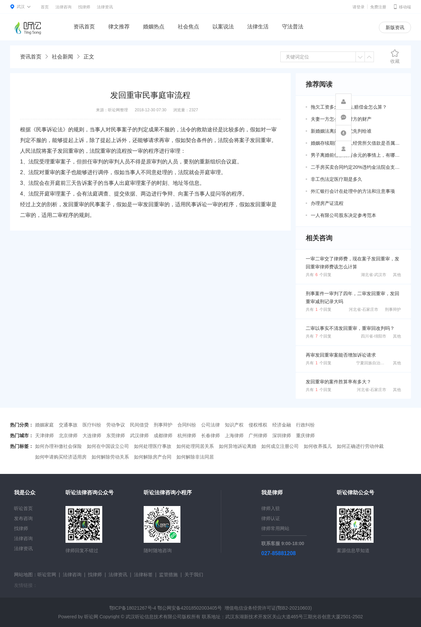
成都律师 (163, 435)
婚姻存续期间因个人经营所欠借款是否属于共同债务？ (356, 143)
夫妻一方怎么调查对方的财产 (341, 119)
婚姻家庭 (44, 424)
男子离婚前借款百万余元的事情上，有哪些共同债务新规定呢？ (356, 155)
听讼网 (91, 616)
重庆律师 (305, 435)
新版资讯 (395, 27)
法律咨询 (63, 7)
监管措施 (168, 574)
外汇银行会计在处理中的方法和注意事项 (353, 191)
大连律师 (92, 435)
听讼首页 (23, 508)
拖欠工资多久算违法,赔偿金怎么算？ (349, 107)
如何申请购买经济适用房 (61, 457)
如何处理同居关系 (195, 446)
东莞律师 (115, 435)
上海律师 (234, 435)
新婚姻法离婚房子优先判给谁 (341, 131)
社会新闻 (62, 56)
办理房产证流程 (327, 203)
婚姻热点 (153, 26)
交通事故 (68, 424)
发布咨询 (23, 518)
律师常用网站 (275, 528)
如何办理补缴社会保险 (58, 446)
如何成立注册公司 (280, 446)
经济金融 (281, 424)
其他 (397, 274)
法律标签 (143, 574)
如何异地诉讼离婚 (237, 446)
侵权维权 (258, 424)
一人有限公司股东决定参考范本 (343, 215)
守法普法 (292, 26)
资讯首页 (84, 26)
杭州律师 (186, 435)
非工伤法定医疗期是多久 (336, 179)
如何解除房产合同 (152, 457)
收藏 (395, 56)
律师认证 (270, 518)
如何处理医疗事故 (152, 446)
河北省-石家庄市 (363, 309)
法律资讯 (105, 7)
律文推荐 (119, 26)
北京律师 (68, 435)
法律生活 (258, 26)
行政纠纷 (305, 424)
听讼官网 (46, 574)
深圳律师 (281, 435)
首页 (45, 7)
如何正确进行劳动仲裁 (360, 446)
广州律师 (258, 435)
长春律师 (210, 435)
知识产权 (234, 424)
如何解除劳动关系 (110, 457)
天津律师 (44, 435)
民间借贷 (139, 424)
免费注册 (378, 7)
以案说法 (223, 26)
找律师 (84, 7)
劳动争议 (115, 424)
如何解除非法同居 (195, 457)
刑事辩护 (393, 309)
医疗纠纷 (92, 424)
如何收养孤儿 (318, 446)
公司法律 (210, 424)
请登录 (359, 7)
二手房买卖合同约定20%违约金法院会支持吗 (356, 167)
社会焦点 (188, 26)
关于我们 (193, 574)
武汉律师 (139, 435)
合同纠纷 (186, 424)
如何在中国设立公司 (108, 446)
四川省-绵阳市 (373, 336)
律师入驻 (270, 508)
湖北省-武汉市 (373, 274)
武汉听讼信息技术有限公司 (154, 616)
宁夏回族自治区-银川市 (377, 363)
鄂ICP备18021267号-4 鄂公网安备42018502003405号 (165, 608)
